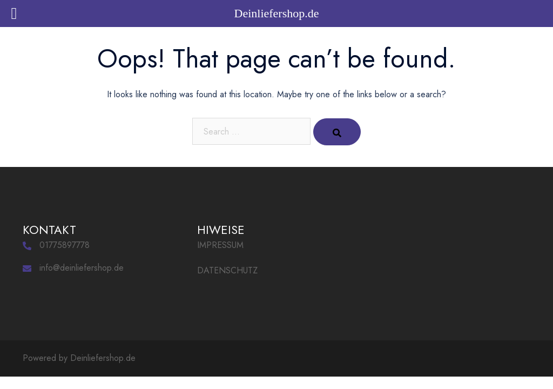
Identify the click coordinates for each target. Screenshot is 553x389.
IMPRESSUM (220, 245)
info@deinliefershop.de (81, 267)
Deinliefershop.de (103, 358)
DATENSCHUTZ (227, 270)
